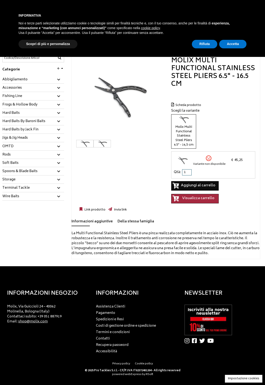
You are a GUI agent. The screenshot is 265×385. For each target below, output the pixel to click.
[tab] (33, 80)
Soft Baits (10, 163)
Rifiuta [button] (204, 44)
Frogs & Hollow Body (20, 105)
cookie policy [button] (150, 28)
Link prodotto (94, 209)
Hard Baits (11, 113)
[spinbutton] (187, 172)
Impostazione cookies (243, 378)
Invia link (120, 209)
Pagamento (105, 313)
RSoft (149, 374)
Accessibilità (106, 351)
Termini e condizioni (113, 332)
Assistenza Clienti (110, 307)
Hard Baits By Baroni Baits (23, 121)
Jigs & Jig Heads (15, 138)
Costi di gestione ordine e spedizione (126, 326)
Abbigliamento (15, 80)
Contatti (103, 339)
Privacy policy (121, 364)
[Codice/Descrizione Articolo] (21, 58)
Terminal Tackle (16, 188)
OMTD (8, 146)
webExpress (133, 374)
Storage (8, 180)
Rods (6, 155)
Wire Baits (10, 196)
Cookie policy (144, 364)
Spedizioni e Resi (110, 319)
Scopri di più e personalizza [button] (48, 44)
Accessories (12, 88)
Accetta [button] (233, 44)
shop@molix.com (33, 322)
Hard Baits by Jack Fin (20, 130)
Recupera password (112, 345)
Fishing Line (12, 96)
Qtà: (177, 172)
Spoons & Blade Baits (20, 171)
